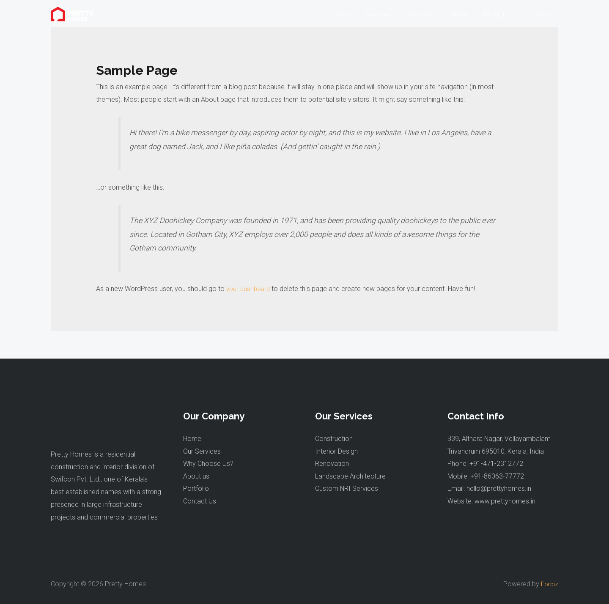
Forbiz (549, 584)
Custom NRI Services (347, 489)
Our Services (202, 451)
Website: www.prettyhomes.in (491, 502)
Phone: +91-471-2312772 (485, 464)
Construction (334, 439)
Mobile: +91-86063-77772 (485, 476)
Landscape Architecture (350, 476)
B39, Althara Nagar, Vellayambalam (499, 439)
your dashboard (249, 289)
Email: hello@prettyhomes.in (489, 489)
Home (356, 15)
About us (196, 476)
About (466, 15)
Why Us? (431, 15)
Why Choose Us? (208, 464)
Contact (539, 15)
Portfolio (501, 15)
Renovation (332, 464)
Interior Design (336, 451)
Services (392, 15)
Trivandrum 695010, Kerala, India (495, 451)
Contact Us (199, 502)
